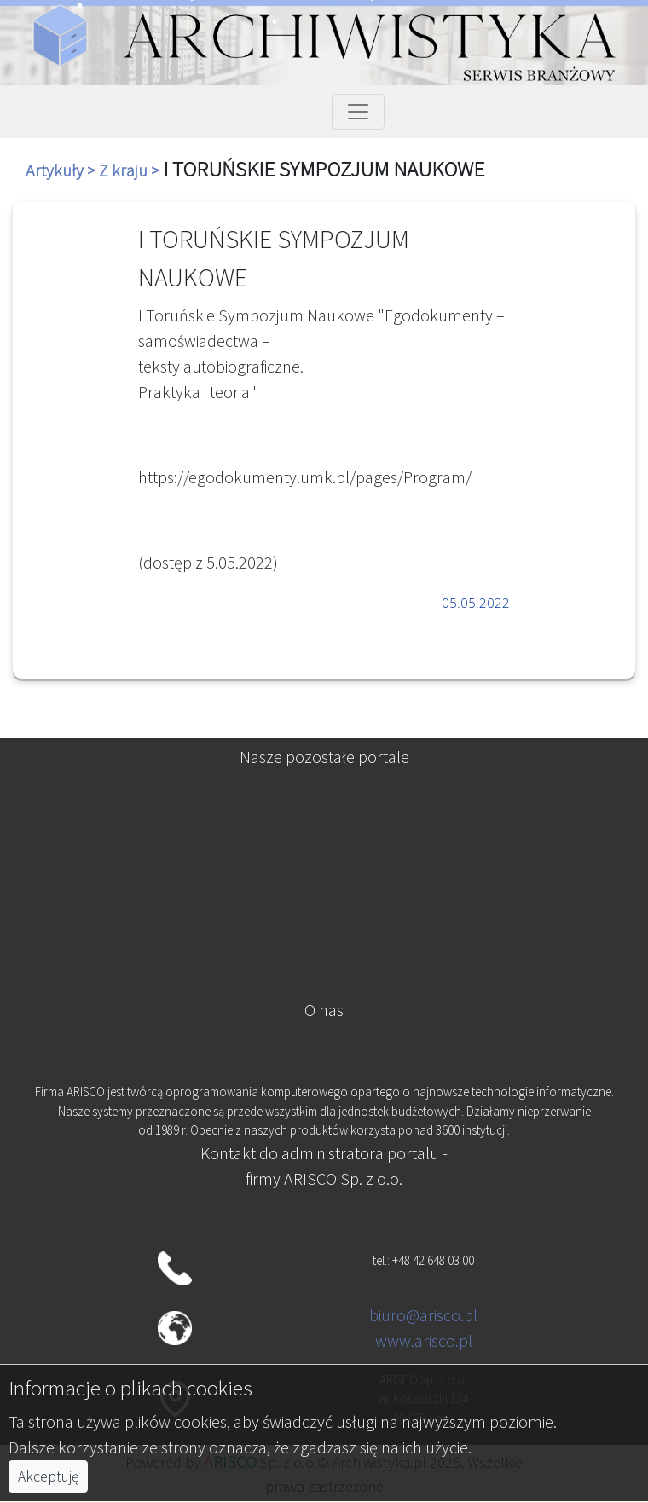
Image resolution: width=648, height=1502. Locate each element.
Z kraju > (131, 170)
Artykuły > (62, 170)
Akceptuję (48, 1476)
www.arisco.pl (423, 1340)
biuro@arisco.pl (423, 1315)
